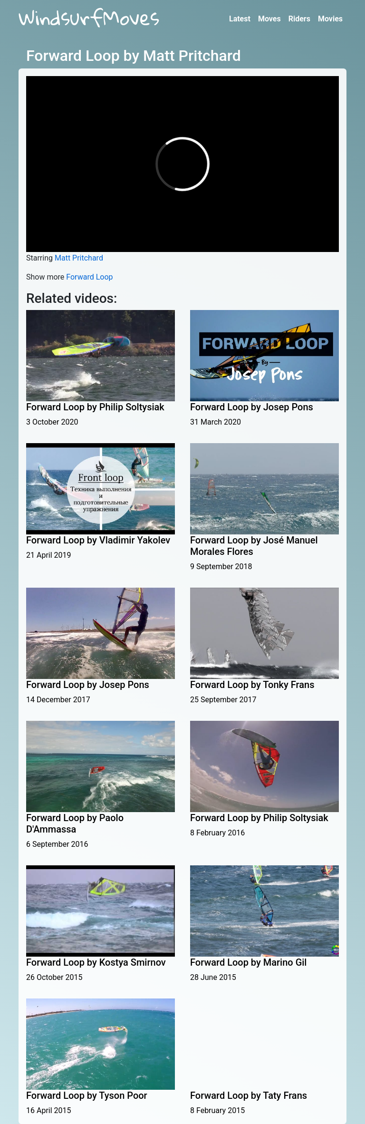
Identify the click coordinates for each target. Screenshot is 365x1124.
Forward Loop (89, 276)
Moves (269, 18)
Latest (239, 18)
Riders (299, 18)
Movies (330, 18)
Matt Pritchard (79, 257)
